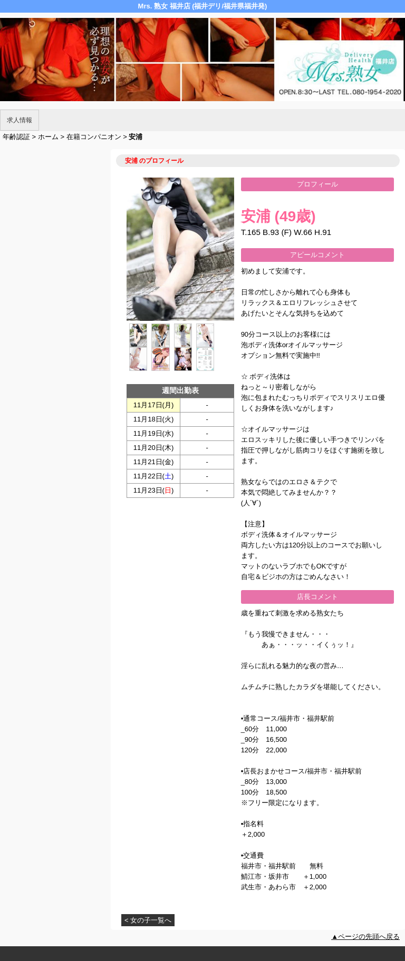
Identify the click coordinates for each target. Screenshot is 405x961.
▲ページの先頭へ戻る (365, 936)
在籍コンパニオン (93, 137)
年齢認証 (16, 137)
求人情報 (19, 120)
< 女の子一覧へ (147, 920)
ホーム (48, 137)
